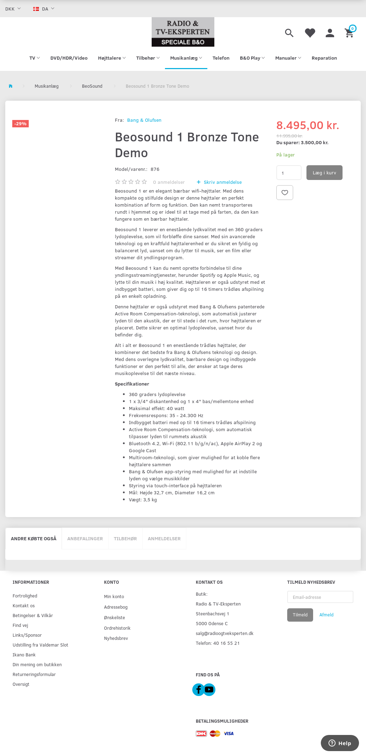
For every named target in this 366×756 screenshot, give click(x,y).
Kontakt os (24, 605)
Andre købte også (33, 538)
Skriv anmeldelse (222, 182)
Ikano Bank (24, 654)
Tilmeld (300, 614)
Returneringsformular (34, 674)
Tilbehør (125, 538)
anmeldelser (169, 182)
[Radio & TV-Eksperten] (183, 32)
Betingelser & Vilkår (33, 615)
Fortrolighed (25, 595)
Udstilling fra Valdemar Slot (40, 645)
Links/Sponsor (27, 635)
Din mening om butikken (37, 664)
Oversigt (21, 684)
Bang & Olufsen (144, 119)
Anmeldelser (164, 538)
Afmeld (326, 614)
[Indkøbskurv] (350, 32)
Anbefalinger (85, 538)
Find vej (20, 625)
